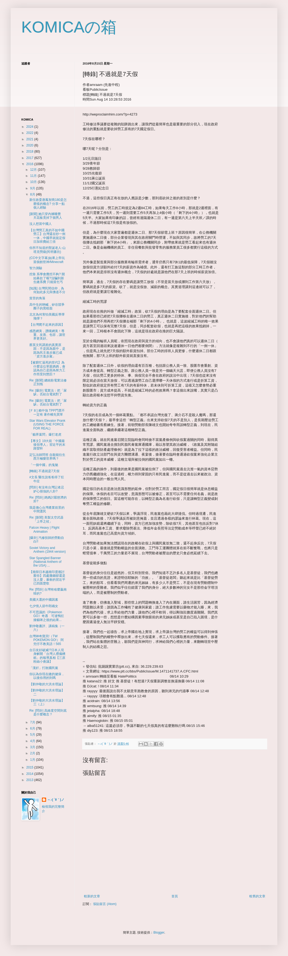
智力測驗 (35, 268)
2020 (30, 145)
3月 (33, 747)
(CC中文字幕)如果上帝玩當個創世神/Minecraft (47, 260)
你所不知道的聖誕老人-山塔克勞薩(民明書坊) (47, 249)
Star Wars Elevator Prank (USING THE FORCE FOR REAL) (47, 424)
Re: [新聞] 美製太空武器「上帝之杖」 (46, 519)
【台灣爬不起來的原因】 (47, 324)
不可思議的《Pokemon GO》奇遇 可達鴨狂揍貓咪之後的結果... (46, 616)
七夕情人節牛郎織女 (43, 606)
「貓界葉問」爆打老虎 (45, 434)
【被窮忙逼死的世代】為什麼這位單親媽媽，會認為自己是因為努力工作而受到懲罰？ (47, 368)
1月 (33, 760)
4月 (33, 741)
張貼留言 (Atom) (104, 904)
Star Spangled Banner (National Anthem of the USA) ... (45, 562)
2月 (33, 753)
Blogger (158, 932)
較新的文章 (92, 896)
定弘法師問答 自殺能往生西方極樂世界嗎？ (47, 456)
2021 (30, 139)
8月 (33, 194)
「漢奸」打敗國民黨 (43, 668)
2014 (30, 774)
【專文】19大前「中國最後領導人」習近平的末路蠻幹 (47, 445)
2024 (30, 127)
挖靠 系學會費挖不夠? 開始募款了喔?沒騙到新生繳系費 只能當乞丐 (47, 278)
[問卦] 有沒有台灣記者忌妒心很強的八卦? (46, 489)
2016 (30, 164)
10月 (34, 182)
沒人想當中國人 (40, 224)
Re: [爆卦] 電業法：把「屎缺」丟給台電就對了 (48, 392)
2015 (30, 767)
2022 (30, 133)
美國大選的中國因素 (43, 600)
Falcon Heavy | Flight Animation (44, 529)
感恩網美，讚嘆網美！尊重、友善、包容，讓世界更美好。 (47, 335)
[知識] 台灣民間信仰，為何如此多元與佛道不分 (47, 290)
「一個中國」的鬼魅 (43, 465)
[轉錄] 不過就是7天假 (44, 471)
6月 (33, 728)
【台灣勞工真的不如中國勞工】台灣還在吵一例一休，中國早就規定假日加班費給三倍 (47, 236)
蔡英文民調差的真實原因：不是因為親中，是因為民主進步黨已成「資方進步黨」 (47, 350)
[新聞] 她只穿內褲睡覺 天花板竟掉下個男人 (46, 216)
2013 (30, 780)
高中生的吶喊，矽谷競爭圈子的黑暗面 (47, 306)
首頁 (174, 896)
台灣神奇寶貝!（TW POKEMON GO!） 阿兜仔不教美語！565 (46, 640)
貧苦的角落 (37, 298)
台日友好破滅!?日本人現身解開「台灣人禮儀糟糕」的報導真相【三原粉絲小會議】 (47, 655)
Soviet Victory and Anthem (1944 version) (47, 549)
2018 (30, 151)
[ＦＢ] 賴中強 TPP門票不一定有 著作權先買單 (47, 412)
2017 (30, 158)
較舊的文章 (257, 896)
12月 (34, 170)
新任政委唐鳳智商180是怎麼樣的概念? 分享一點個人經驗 (48, 203)
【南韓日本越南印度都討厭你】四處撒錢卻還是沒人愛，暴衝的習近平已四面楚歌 (47, 577)
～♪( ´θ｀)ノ (55, 800)
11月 (34, 176)
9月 (33, 188)
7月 (33, 722)
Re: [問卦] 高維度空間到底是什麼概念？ (48, 712)
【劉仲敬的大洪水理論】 (47, 684)
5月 (33, 734)
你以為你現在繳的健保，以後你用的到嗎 (47, 676)
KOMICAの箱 (69, 27)
